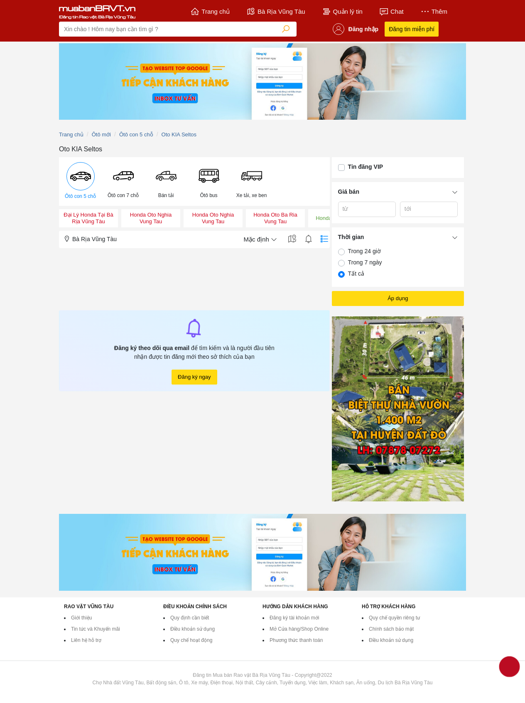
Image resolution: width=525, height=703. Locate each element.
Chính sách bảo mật (391, 629)
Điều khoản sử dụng (192, 629)
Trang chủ (210, 11)
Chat (391, 11)
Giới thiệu (81, 618)
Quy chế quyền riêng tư (394, 618)
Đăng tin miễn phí (411, 29)
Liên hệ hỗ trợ (86, 640)
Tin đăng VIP (365, 166)
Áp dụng (398, 298)
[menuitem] (80, 181)
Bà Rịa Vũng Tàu (275, 11)
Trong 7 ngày (365, 262)
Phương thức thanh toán (296, 640)
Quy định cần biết (189, 618)
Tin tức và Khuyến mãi (95, 629)
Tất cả (356, 273)
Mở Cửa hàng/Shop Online (299, 629)
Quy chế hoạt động (191, 640)
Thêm (433, 11)
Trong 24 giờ (364, 251)
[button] (80, 181)
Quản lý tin (342, 11)
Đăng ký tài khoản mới (294, 618)
